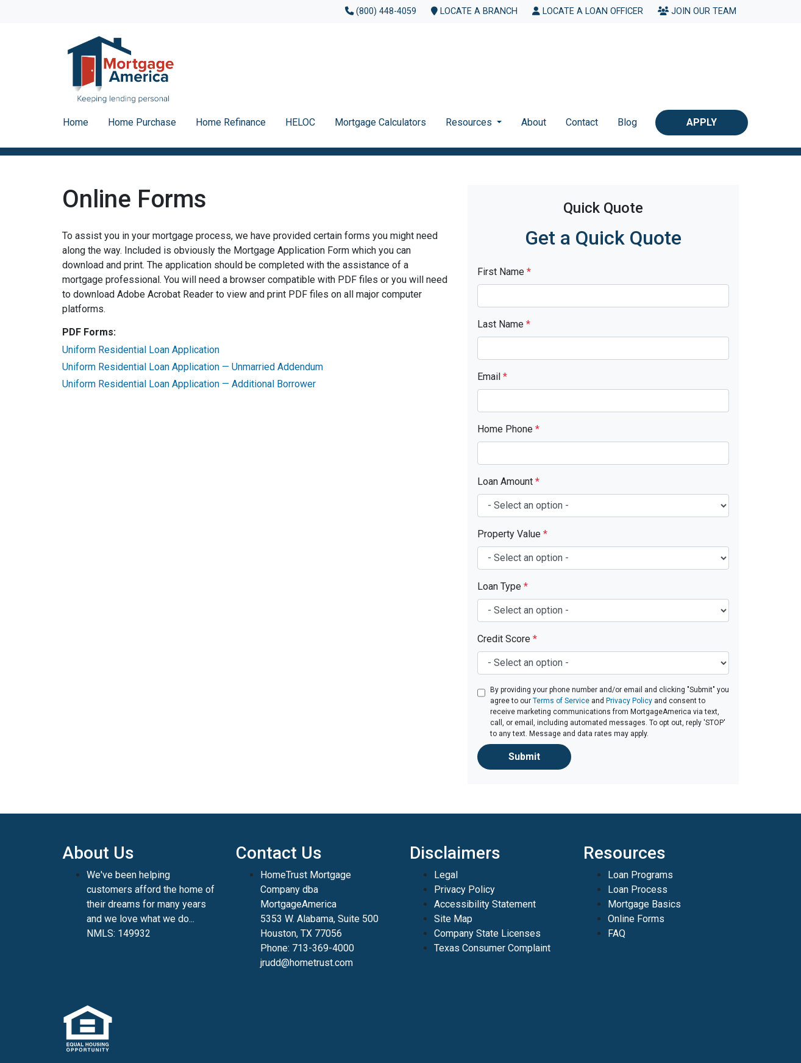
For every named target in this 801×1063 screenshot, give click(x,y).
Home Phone (508, 429)
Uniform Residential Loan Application (140, 350)
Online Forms (636, 919)
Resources (470, 122)
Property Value (512, 534)
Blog (627, 122)
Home (75, 122)
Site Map (453, 919)
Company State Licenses (487, 933)
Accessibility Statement (485, 904)
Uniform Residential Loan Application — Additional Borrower (189, 384)
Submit (524, 756)
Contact (582, 122)
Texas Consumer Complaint (492, 948)
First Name (504, 271)
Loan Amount (508, 481)
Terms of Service (561, 700)
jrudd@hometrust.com (306, 962)
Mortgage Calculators (380, 122)
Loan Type (502, 586)
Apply (701, 122)
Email (492, 376)
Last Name (503, 324)
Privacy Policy (629, 700)
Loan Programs (640, 875)
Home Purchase (142, 122)
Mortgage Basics (644, 904)
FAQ (616, 933)
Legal (446, 875)
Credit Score (507, 639)
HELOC (300, 122)
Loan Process (638, 889)
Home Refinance (231, 122)
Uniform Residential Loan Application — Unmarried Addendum (192, 367)
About (533, 122)
